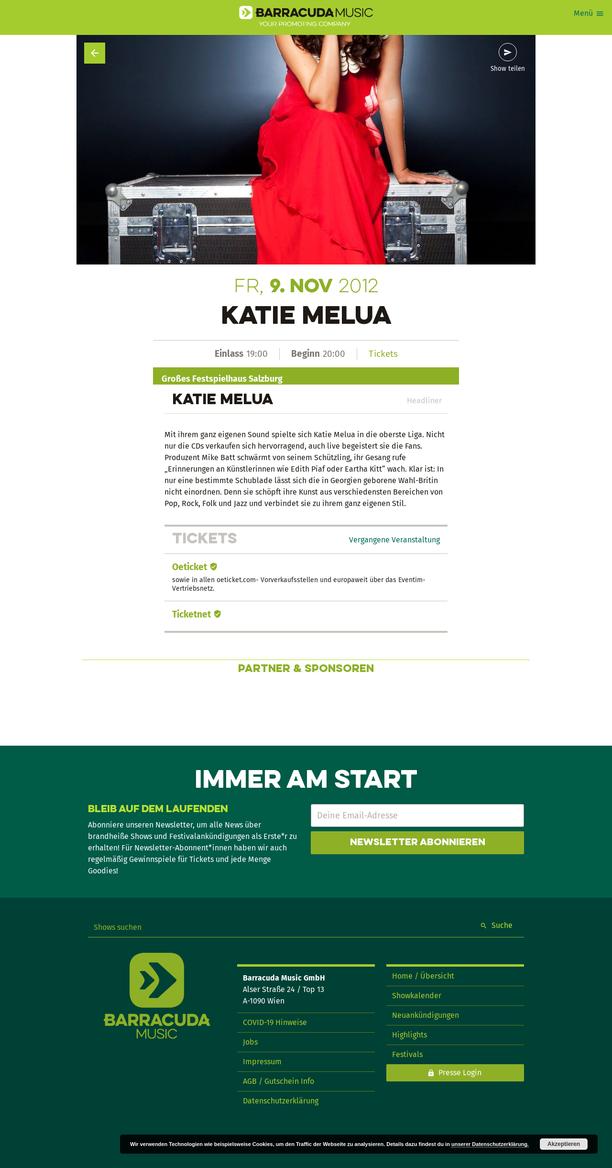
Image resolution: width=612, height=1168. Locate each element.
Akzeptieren (563, 1144)
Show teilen (508, 69)
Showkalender (416, 995)
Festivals (407, 1054)
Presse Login (459, 1072)
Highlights (409, 1034)
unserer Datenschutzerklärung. (490, 1144)
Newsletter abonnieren (417, 842)
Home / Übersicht (423, 976)
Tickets (383, 353)
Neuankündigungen (425, 1015)
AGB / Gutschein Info (278, 1081)
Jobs (250, 1042)
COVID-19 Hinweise (275, 1022)
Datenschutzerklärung (280, 1100)
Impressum (262, 1061)
